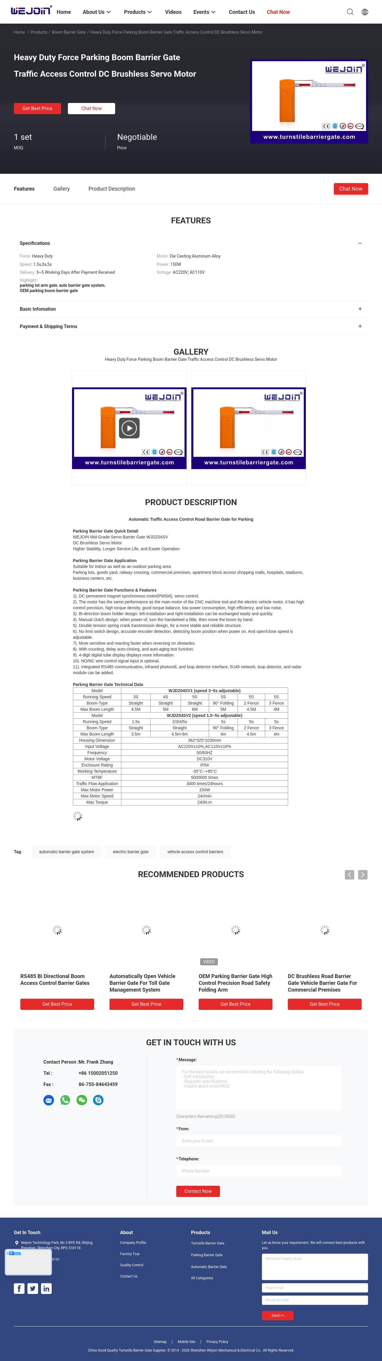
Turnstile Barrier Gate (207, 1243)
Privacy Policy (217, 1342)
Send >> (278, 1315)
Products (39, 32)
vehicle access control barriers (195, 851)
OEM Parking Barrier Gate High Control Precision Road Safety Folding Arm (235, 983)
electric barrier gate (131, 851)
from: (184, 1128)
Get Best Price (38, 108)
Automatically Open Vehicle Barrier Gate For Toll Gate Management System (142, 983)
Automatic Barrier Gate (209, 1267)
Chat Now (91, 108)
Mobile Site (186, 1342)
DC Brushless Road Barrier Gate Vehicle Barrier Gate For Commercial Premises (322, 983)
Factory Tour (130, 1254)
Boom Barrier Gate (69, 32)
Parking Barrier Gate (207, 1255)
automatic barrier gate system (66, 851)
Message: (188, 1059)
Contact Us (129, 1276)
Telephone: (189, 1159)
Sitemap (160, 1342)
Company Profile (133, 1243)
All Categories (202, 1278)
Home (19, 32)
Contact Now (198, 1191)
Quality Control (131, 1265)
